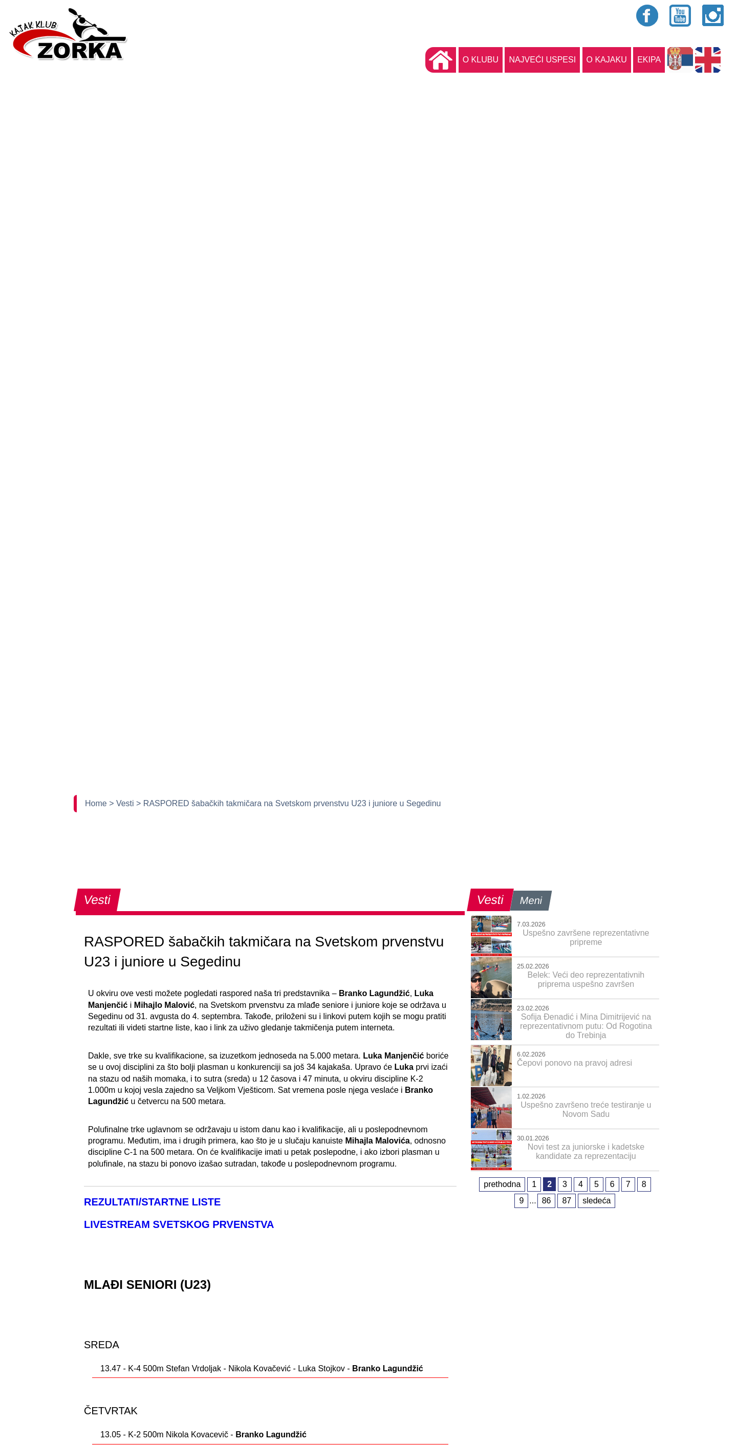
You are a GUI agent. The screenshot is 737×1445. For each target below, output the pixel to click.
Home (97, 803)
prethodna (502, 1184)
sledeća (596, 1200)
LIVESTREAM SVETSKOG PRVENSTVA (179, 1224)
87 (566, 1200)
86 (546, 1200)
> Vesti (122, 803)
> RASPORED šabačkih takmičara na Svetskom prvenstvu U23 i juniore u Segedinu (288, 803)
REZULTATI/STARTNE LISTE (152, 1201)
